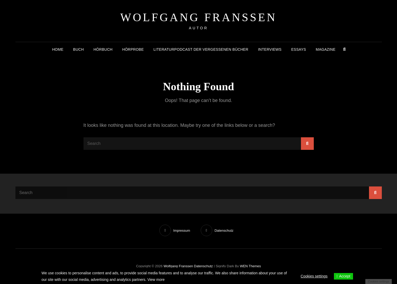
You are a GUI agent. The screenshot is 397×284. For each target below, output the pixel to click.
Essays (298, 49)
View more (156, 279)
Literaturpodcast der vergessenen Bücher (200, 49)
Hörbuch (103, 49)
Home (57, 49)
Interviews (270, 49)
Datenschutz (203, 266)
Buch (78, 49)
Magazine (325, 49)
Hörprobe (133, 49)
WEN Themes (250, 266)
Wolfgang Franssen (198, 17)
